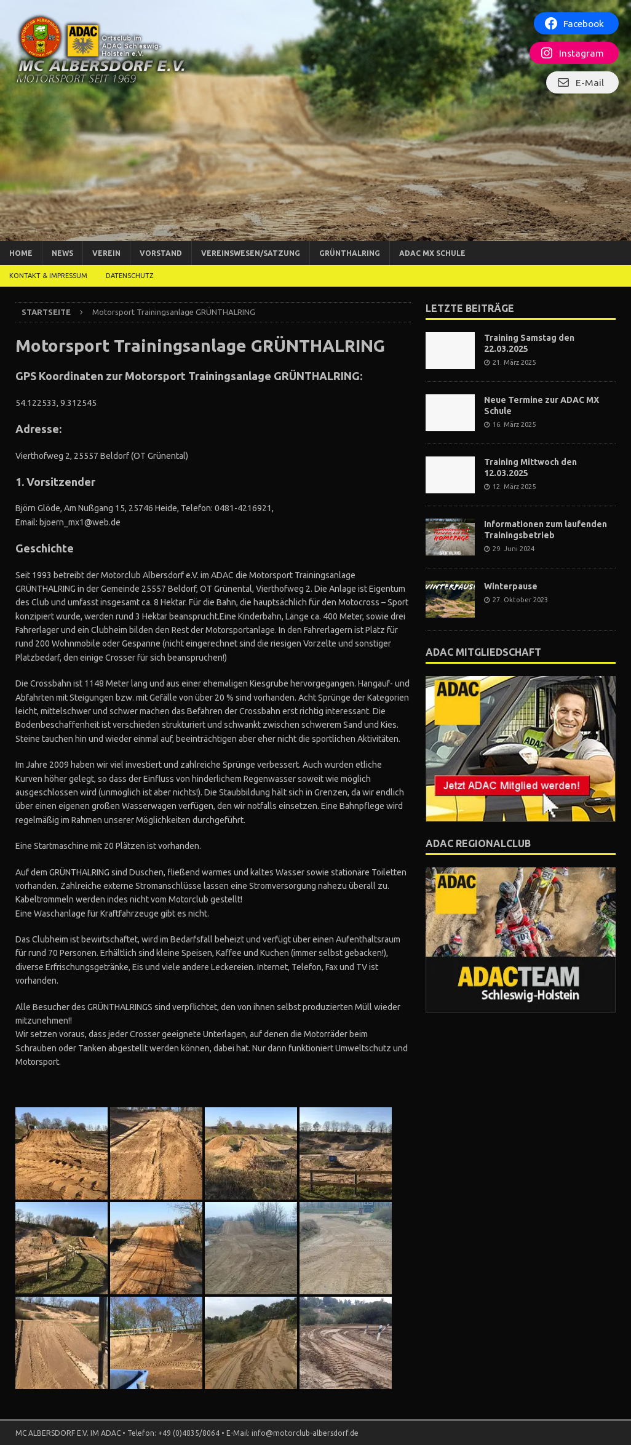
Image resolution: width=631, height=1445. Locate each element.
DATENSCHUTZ (129, 275)
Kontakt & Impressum (48, 275)
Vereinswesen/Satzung (250, 253)
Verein (106, 253)
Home (21, 253)
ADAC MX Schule (432, 253)
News (62, 253)
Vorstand (161, 253)
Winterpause (511, 586)
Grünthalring (349, 253)
